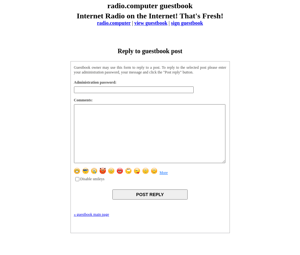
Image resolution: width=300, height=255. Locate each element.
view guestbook (150, 23)
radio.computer (114, 23)
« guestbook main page (91, 226)
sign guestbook (187, 23)
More (164, 184)
